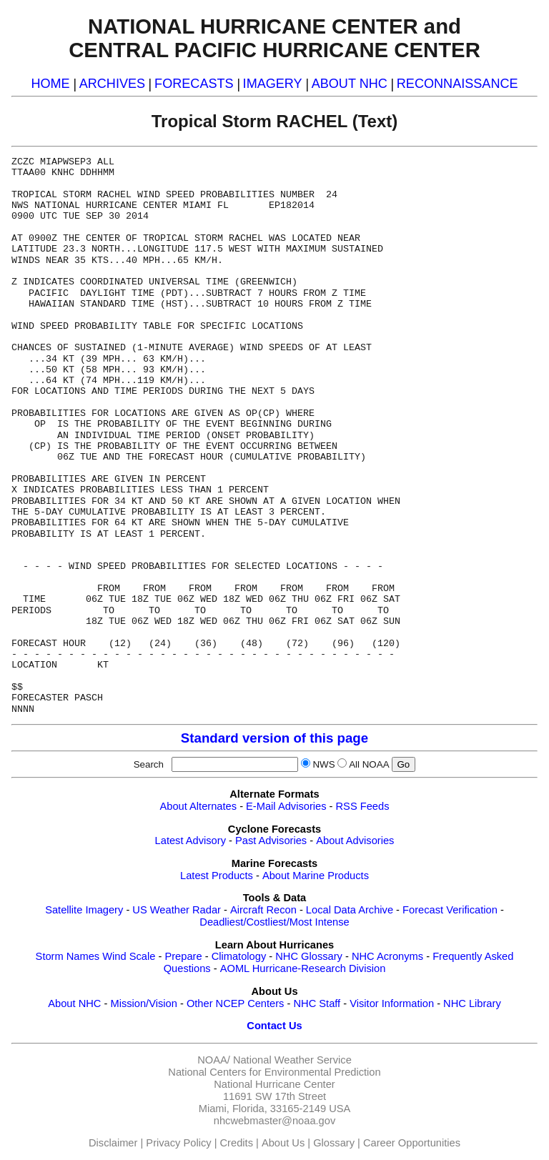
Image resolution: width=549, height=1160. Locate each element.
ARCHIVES (112, 83)
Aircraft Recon (263, 910)
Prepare (183, 956)
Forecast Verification (450, 910)
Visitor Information (392, 1003)
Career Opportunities (411, 1143)
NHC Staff (316, 1003)
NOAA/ (213, 1060)
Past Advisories (271, 840)
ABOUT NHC (349, 83)
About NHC (74, 1003)
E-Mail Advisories (286, 806)
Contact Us (274, 1025)
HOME (50, 83)
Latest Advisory (190, 840)
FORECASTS (194, 83)
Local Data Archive (349, 910)
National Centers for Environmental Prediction (274, 1072)
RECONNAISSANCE (457, 83)
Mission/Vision (143, 1003)
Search (151, 764)
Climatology (239, 956)
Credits (236, 1143)
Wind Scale (128, 956)
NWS (323, 764)
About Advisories (355, 840)
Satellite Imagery (84, 910)
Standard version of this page (274, 737)
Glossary (334, 1143)
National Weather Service (292, 1060)
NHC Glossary (308, 956)
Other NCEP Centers (236, 1003)
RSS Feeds (363, 806)
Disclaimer (113, 1143)
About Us (283, 1143)
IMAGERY (272, 83)
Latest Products (216, 875)
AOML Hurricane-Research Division (303, 968)
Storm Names (68, 956)
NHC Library (472, 1003)
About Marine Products (315, 875)
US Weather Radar (176, 910)
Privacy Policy (178, 1143)
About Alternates (198, 806)
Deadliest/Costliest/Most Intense (274, 922)
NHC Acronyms (387, 956)
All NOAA (369, 764)
